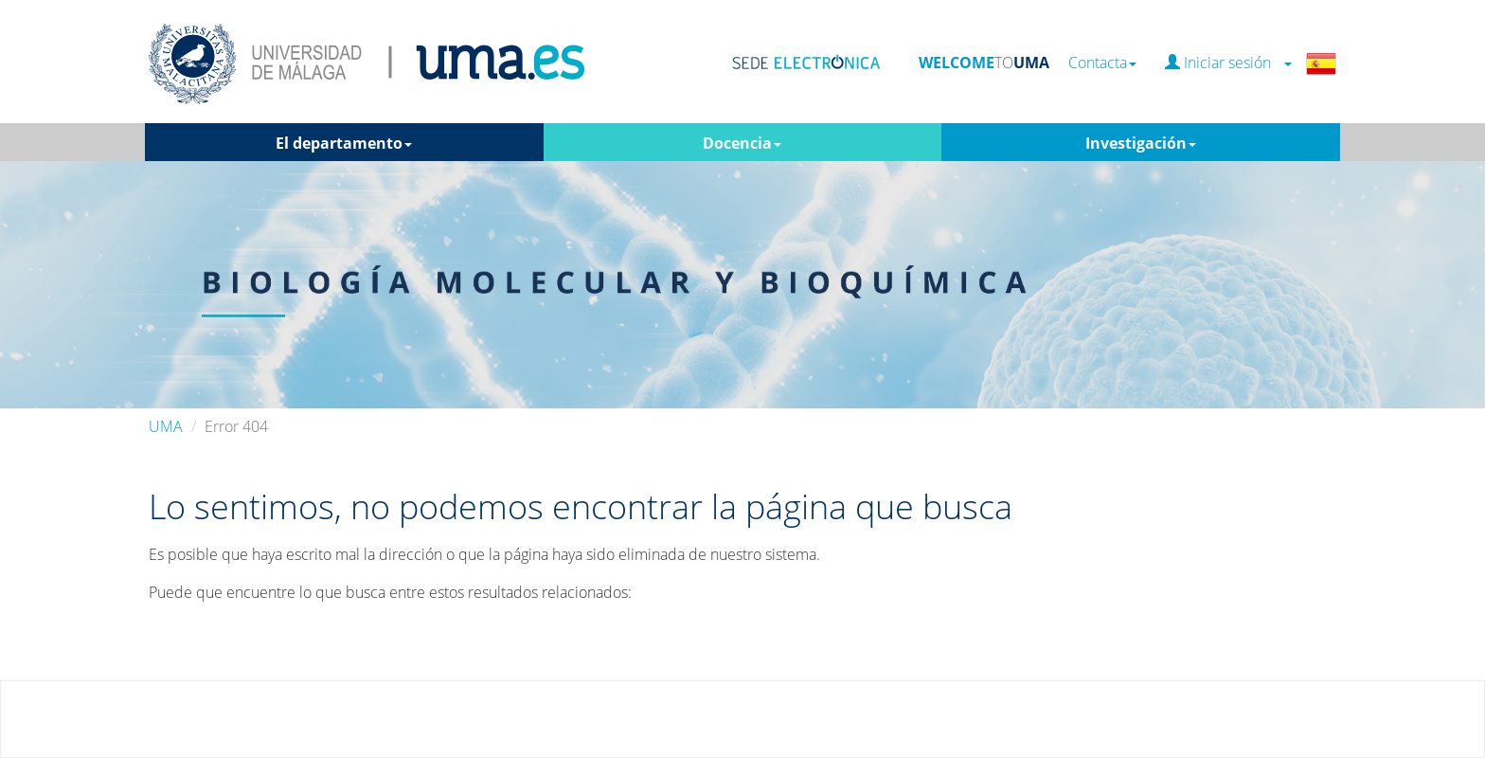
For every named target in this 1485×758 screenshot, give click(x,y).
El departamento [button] (344, 143)
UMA (166, 426)
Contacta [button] (1102, 63)
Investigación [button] (1140, 143)
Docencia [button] (742, 143)
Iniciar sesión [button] (1228, 63)
